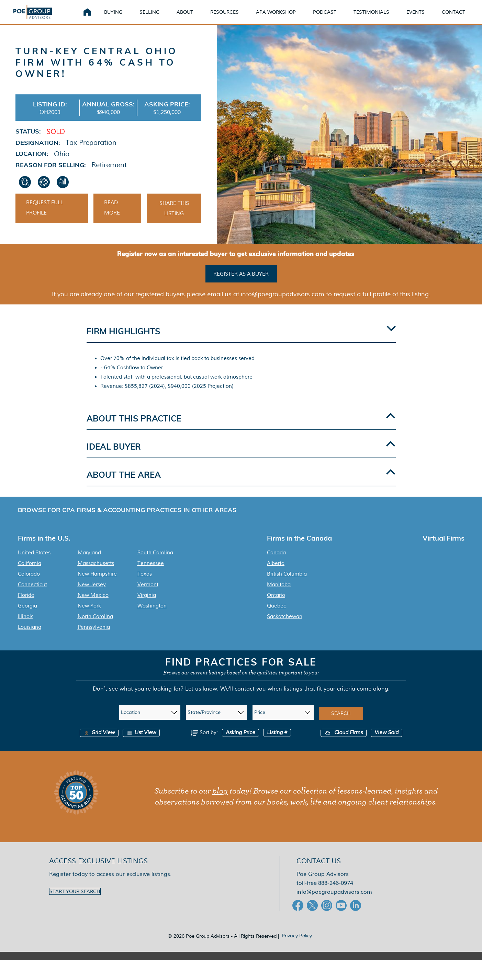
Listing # (277, 741)
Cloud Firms (343, 741)
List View (141, 741)
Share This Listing (174, 219)
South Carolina (155, 561)
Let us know (201, 697)
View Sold (386, 741)
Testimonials (379, 17)
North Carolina (95, 625)
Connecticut (32, 593)
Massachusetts (96, 571)
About (193, 17)
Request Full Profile (44, 218)
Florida (26, 603)
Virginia (146, 603)
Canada (276, 561)
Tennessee (150, 571)
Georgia (27, 614)
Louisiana (29, 635)
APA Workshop (284, 17)
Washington (152, 614)
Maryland (89, 561)
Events (424, 17)
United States (34, 561)
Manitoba (279, 593)
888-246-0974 (335, 891)
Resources (232, 17)
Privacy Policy (297, 944)
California (29, 571)
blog (220, 799)
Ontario (276, 603)
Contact (461, 17)
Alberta (275, 571)
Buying (121, 17)
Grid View (99, 741)
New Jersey (92, 593)
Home (95, 17)
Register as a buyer (241, 283)
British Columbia (287, 582)
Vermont (147, 593)
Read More (112, 218)
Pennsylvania (94, 635)
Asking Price (240, 741)
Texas (144, 582)
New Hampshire (97, 582)
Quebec (276, 614)
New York (89, 614)
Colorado (29, 582)
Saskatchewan (284, 625)
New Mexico (93, 603)
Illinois (25, 625)
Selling (158, 17)
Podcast (333, 17)
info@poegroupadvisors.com (334, 900)
